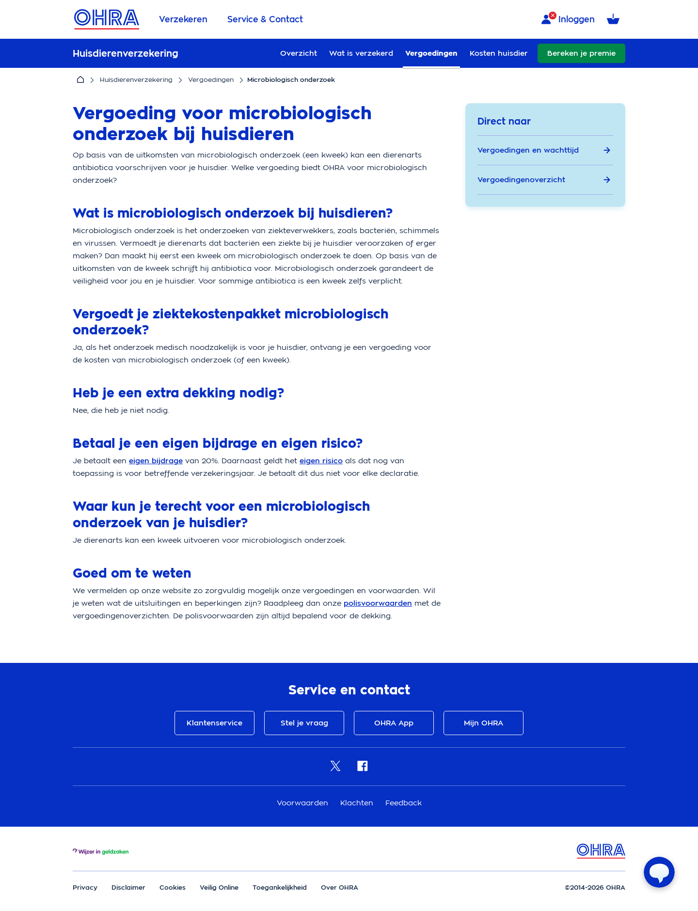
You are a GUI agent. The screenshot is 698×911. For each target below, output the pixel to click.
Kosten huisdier (499, 53)
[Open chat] (659, 872)
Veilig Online (219, 887)
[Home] (80, 80)
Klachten (358, 802)
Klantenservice (214, 723)
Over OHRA (339, 887)
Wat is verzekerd (361, 53)
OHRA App (393, 723)
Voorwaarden (304, 802)
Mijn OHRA (483, 723)
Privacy (85, 887)
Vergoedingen (431, 53)
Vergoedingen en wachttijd (544, 150)
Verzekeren (183, 19)
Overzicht (298, 53)
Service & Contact (265, 19)
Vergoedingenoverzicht (544, 179)
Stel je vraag (304, 723)
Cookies (172, 887)
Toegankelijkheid (280, 887)
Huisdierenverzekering (136, 80)
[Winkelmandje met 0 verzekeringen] (614, 20)
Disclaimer (128, 887)
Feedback (403, 802)
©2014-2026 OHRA (595, 887)
